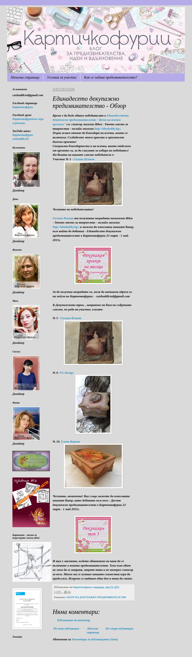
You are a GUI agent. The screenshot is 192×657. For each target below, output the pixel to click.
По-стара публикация (119, 628)
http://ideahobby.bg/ (107, 128)
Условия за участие (62, 77)
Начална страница (25, 77)
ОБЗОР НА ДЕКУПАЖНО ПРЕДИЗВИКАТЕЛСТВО (96, 597)
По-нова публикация (66, 628)
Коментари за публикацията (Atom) (95, 639)
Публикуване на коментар (73, 620)
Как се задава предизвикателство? (110, 77)
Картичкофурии (22, 107)
